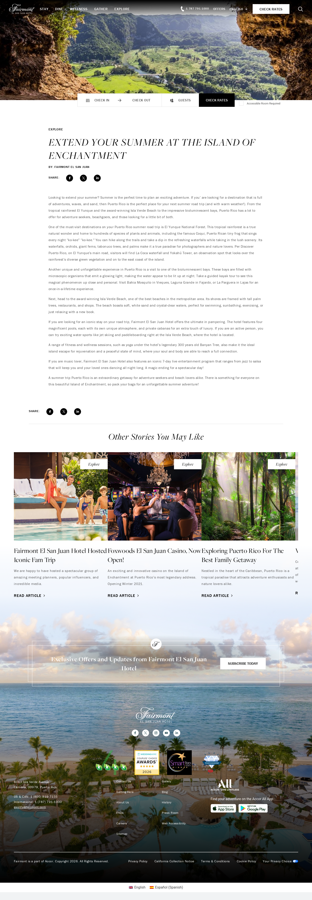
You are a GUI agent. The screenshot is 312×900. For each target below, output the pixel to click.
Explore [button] (129, 9)
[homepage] (30, 8)
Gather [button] (108, 9)
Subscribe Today (241, 663)
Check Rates (217, 100)
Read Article (30, 595)
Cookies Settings (280, 862)
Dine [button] (66, 9)
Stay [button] (51, 9)
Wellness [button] (85, 9)
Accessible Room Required (263, 103)
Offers (214, 9)
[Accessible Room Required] (241, 103)
